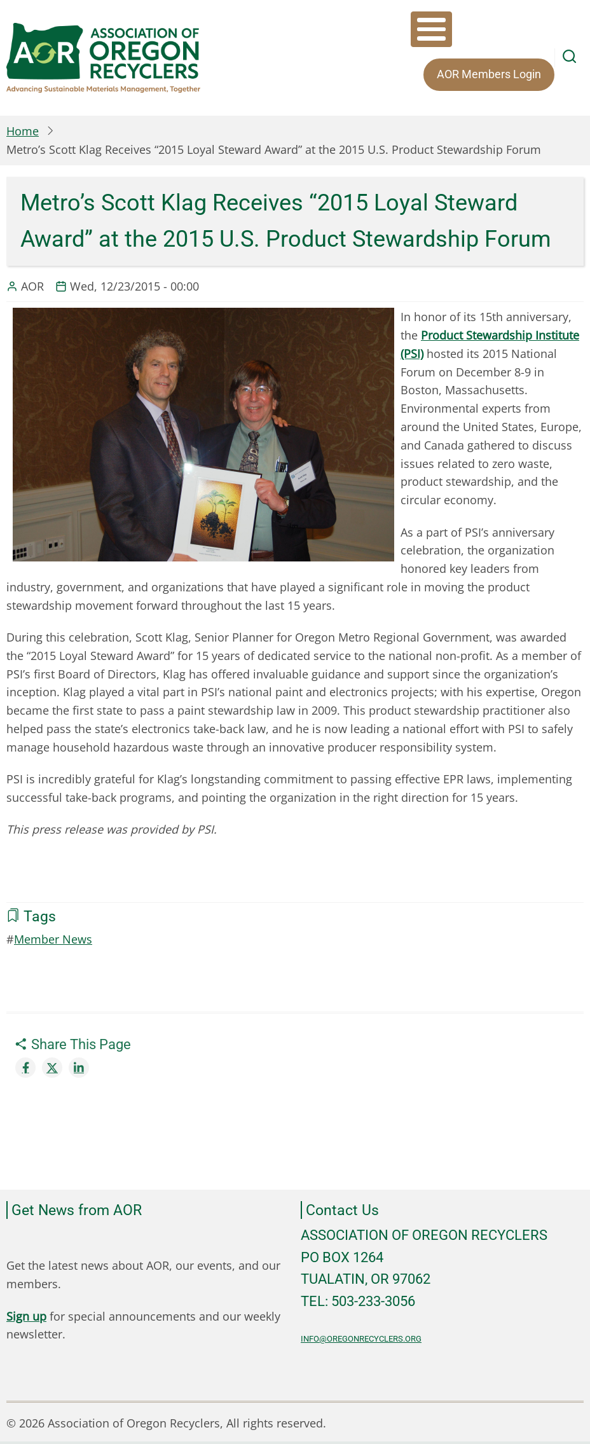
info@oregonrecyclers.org (361, 1339)
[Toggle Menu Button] (431, 29)
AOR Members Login (489, 74)
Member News (53, 939)
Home (22, 131)
